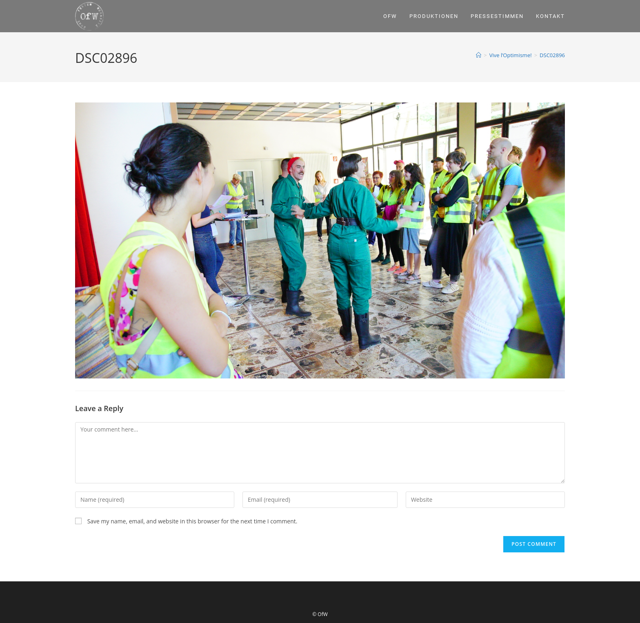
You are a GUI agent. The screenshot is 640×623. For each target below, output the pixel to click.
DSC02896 (552, 55)
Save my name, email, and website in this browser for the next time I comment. (192, 521)
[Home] (478, 55)
